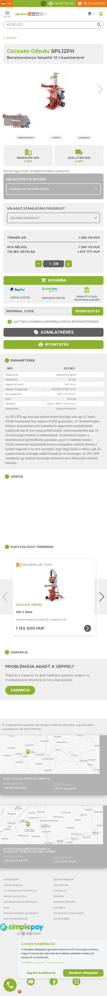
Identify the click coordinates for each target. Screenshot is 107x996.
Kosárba (53, 280)
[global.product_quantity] (50, 263)
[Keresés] (53, 25)
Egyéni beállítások (41, 972)
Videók (56, 138)
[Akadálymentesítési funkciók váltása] (43, 3)
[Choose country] (53, 218)
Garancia (84, 138)
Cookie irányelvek (55, 962)
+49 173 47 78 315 (65, 861)
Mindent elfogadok (83, 972)
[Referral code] (53, 311)
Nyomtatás (53, 344)
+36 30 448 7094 (14, 787)
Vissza (10, 38)
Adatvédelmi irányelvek (33, 962)
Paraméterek (26, 138)
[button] (101, 89)
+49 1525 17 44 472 (15, 860)
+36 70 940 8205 (65, 788)
